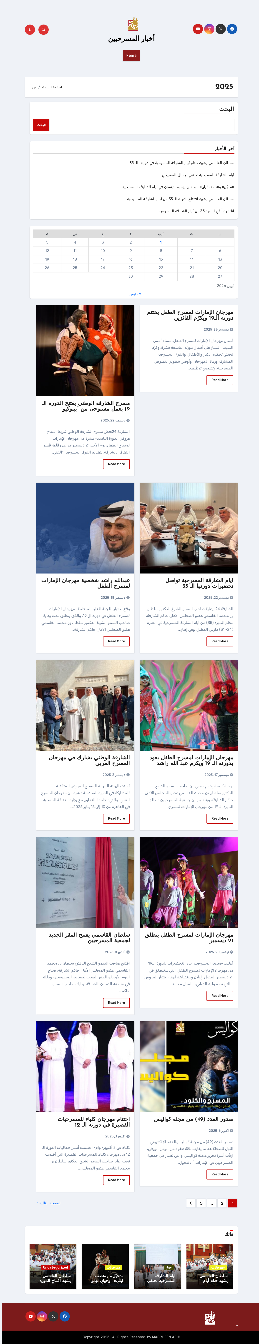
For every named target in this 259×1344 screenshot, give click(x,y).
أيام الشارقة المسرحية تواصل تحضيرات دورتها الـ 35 (197, 583)
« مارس (134, 294)
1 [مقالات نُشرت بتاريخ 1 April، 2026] (159, 242)
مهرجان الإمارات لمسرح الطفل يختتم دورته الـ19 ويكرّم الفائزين (188, 315)
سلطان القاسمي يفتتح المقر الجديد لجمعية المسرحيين (87, 938)
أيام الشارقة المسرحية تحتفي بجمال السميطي (196, 175)
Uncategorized (53, 1267)
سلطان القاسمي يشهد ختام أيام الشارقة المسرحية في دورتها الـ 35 (180, 163)
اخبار (167, 1267)
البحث (225, 109)
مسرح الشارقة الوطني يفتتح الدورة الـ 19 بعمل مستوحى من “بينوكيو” (84, 406)
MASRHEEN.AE (162, 1337)
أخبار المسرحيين (129, 39)
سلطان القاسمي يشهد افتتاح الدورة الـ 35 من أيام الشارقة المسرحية (179, 199)
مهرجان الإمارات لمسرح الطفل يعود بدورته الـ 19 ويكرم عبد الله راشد (189, 760)
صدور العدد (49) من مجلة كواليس (191, 1119)
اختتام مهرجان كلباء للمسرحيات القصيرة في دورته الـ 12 (92, 1122)
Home (129, 56)
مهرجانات (216, 1267)
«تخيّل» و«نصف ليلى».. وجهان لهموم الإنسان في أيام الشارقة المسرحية (177, 187)
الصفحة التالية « (47, 1203)
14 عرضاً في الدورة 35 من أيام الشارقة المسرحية (194, 211)
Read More (218, 380)
